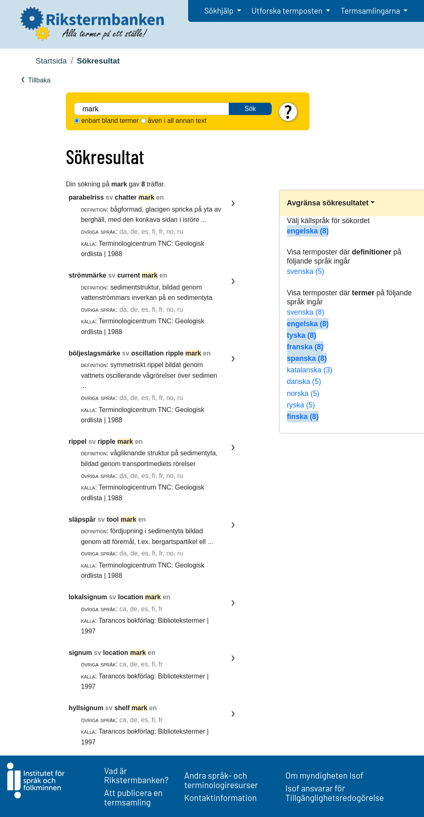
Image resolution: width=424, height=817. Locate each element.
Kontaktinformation (220, 797)
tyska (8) (301, 335)
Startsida (51, 61)
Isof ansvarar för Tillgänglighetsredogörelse (334, 793)
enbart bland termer (110, 120)
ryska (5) (301, 405)
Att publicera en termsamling (133, 797)
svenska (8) (305, 312)
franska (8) (305, 347)
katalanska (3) (310, 370)
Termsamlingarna (370, 10)
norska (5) (303, 393)
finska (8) (303, 416)
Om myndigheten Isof (324, 775)
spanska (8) (307, 358)
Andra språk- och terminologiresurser (221, 780)
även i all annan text (177, 120)
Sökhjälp (219, 10)
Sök (250, 108)
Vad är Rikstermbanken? (136, 775)
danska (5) (304, 381)
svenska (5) (305, 271)
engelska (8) (308, 231)
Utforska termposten (288, 10)
